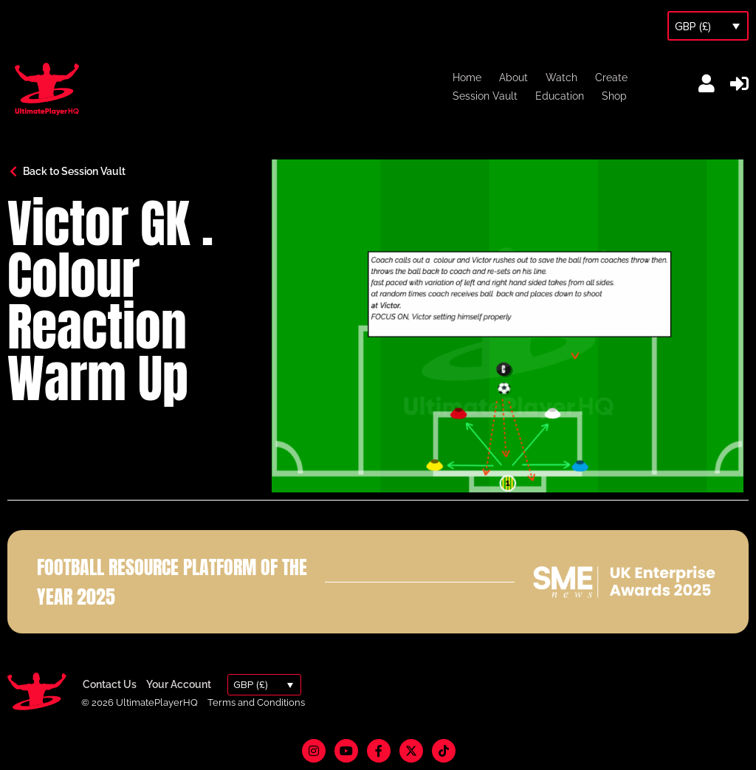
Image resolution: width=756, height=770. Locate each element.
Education (559, 96)
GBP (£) (693, 26)
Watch (561, 77)
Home (467, 77)
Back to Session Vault (74, 171)
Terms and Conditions (256, 702)
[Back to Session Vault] (13, 171)
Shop (614, 96)
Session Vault (485, 96)
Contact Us (110, 684)
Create (611, 77)
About (513, 77)
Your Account (178, 684)
